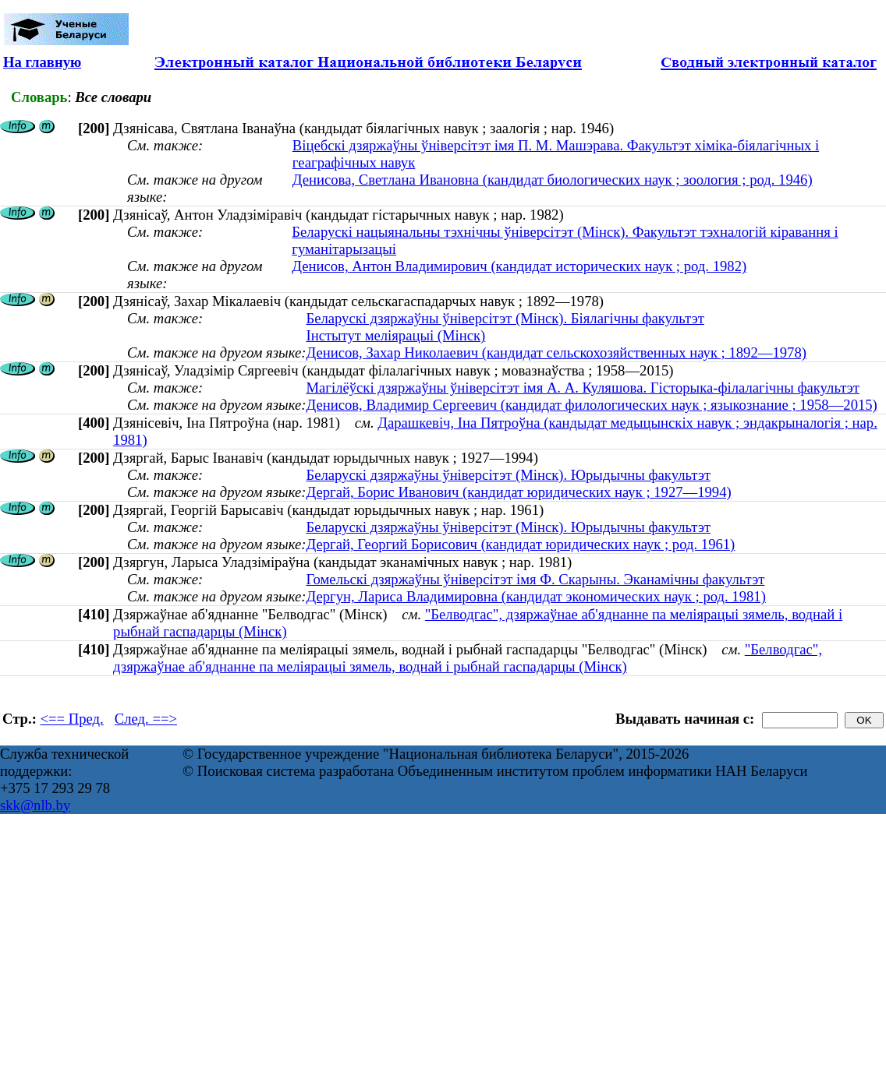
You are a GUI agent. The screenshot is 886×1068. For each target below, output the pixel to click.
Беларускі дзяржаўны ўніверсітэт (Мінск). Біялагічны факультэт (504, 318)
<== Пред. (72, 718)
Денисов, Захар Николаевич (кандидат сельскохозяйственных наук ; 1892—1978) (556, 352)
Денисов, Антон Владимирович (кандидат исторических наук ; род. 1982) (519, 266)
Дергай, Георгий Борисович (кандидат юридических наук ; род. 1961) (520, 544)
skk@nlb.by (35, 805)
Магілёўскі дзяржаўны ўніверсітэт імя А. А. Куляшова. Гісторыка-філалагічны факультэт (582, 387)
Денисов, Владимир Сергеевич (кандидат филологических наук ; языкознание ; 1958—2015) (591, 405)
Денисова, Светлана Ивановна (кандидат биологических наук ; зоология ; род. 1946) (552, 179)
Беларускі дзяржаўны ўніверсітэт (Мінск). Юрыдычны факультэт (508, 475)
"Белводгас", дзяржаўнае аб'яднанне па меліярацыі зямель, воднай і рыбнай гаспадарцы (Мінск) (467, 658)
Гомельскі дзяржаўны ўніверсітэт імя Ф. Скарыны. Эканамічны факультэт (535, 579)
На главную (42, 62)
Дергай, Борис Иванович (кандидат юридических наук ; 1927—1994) (518, 492)
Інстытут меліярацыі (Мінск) (395, 335)
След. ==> (146, 718)
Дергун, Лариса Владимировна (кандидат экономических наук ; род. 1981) (535, 596)
